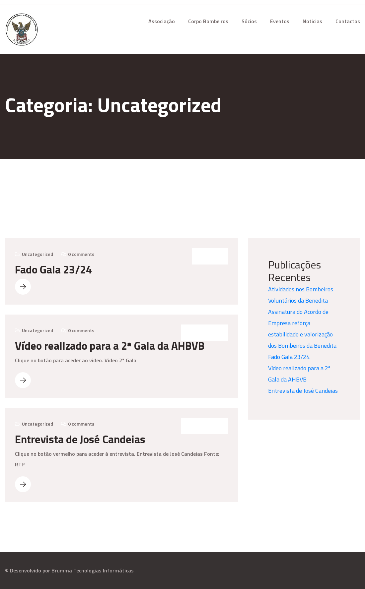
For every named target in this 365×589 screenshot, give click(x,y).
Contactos (347, 21)
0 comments (81, 254)
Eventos (279, 21)
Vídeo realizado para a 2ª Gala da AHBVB (109, 346)
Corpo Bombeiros (208, 21)
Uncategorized (37, 254)
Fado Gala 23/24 (53, 269)
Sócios (249, 21)
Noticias (312, 21)
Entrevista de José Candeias (80, 439)
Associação (161, 21)
